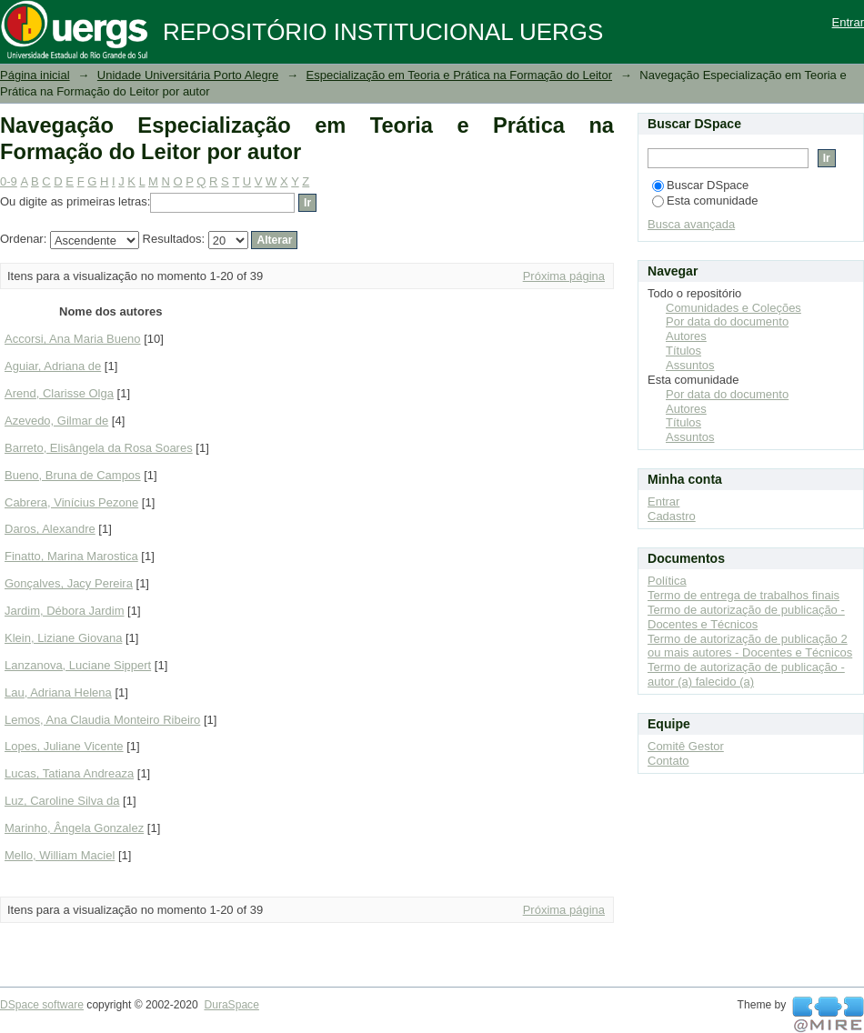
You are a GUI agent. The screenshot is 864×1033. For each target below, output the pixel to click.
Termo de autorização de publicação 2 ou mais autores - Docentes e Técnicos (750, 646)
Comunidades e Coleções (733, 308)
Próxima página (564, 276)
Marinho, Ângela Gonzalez (74, 828)
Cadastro (672, 516)
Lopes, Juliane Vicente (64, 746)
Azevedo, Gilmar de (56, 420)
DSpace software (42, 1004)
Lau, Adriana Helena (58, 692)
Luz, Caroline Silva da (62, 800)
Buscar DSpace (700, 185)
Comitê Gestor (686, 746)
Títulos (683, 350)
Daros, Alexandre (50, 529)
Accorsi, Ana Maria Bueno (73, 339)
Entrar (848, 22)
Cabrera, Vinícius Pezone (71, 502)
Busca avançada (691, 224)
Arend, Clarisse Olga (59, 393)
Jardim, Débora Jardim (65, 610)
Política (667, 580)
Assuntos (690, 365)
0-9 (8, 181)
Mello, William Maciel (60, 855)
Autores (686, 336)
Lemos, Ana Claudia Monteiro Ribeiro (102, 720)
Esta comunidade (705, 200)
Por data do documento (727, 321)
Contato (668, 760)
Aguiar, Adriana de (53, 366)
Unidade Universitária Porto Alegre (187, 75)
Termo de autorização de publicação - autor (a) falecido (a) (746, 674)
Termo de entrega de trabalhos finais (743, 595)
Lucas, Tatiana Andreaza (69, 773)
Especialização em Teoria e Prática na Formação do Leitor (459, 75)
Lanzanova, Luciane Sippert (78, 665)
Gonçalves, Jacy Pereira (69, 583)
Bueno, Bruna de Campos (73, 475)
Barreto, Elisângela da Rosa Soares (99, 448)
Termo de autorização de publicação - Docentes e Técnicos (746, 617)
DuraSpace (231, 1004)
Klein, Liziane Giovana (63, 638)
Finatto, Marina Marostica (71, 556)
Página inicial (35, 75)
